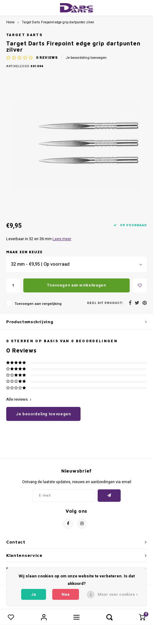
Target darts (24, 35)
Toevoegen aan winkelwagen (76, 285)
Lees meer (62, 239)
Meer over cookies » (118, 594)
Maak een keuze (24, 252)
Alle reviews (18, 399)
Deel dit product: (105, 303)
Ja (33, 594)
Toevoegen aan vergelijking (38, 303)
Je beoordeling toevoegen (86, 57)
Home (10, 22)
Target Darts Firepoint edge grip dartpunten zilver (58, 22)
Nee (66, 594)
